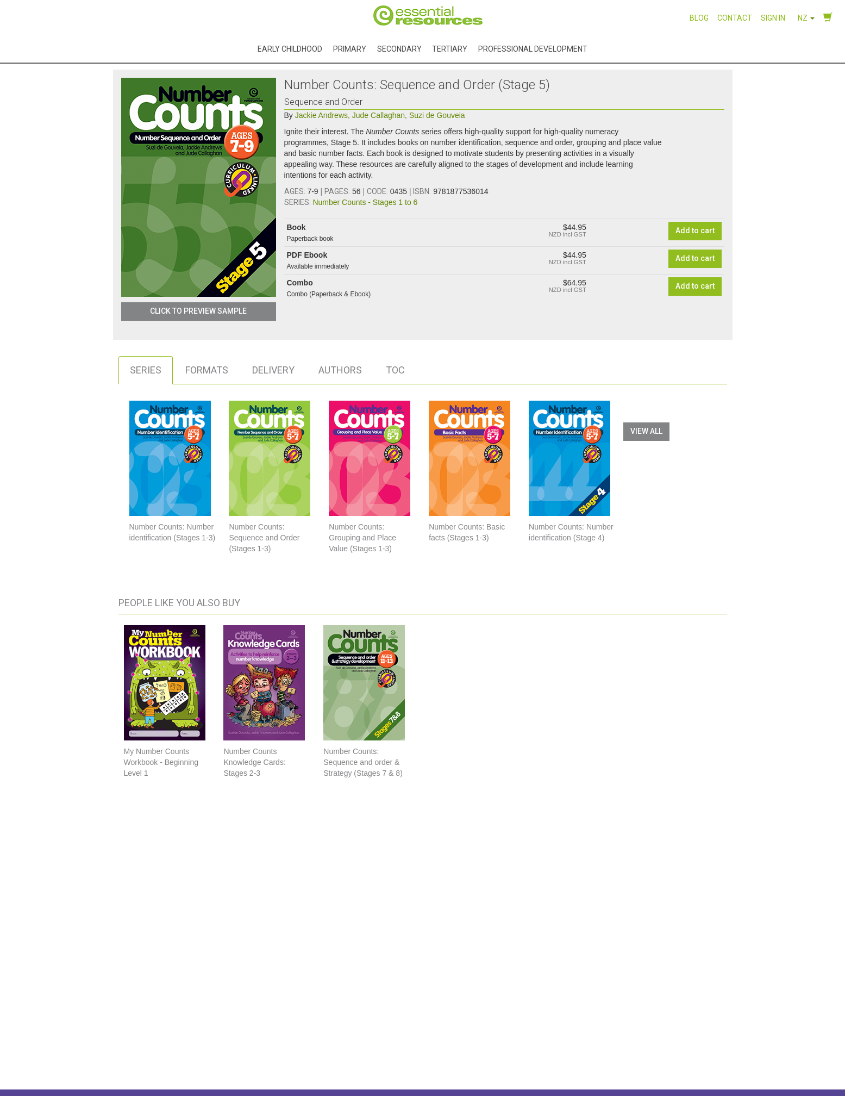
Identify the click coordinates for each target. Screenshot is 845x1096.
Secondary (399, 49)
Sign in (773, 18)
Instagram (664, 1046)
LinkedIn (660, 1086)
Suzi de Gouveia (437, 115)
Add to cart (695, 230)
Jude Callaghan (379, 115)
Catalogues (242, 1065)
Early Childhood (290, 49)
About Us (239, 1016)
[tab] (145, 370)
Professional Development (532, 49)
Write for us (451, 1049)
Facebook (664, 1066)
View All (646, 431)
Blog (699, 18)
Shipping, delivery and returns (480, 1033)
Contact (734, 18)
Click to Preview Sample (198, 311)
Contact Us (657, 1016)
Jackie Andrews (322, 115)
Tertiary (449, 49)
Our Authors (244, 1049)
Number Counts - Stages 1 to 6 (364, 202)
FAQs (440, 1016)
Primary (349, 49)
